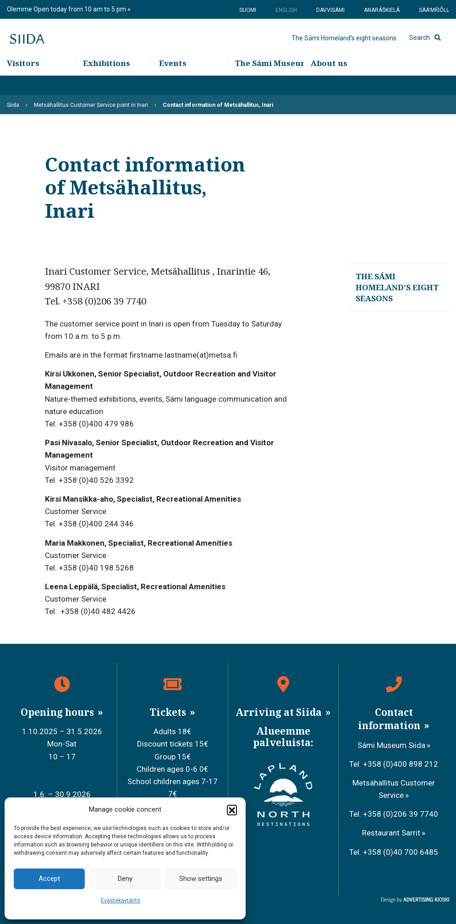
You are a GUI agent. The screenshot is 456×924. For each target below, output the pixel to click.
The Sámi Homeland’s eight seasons (343, 48)
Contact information (390, 719)
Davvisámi (330, 10)
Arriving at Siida (280, 712)
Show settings (200, 878)
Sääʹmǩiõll (434, 10)
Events (173, 82)
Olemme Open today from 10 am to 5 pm (67, 9)
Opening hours (58, 712)
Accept (49, 878)
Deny (125, 878)
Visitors (23, 82)
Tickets (168, 712)
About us (329, 82)
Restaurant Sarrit (391, 832)
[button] (231, 809)
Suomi (247, 10)
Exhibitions (106, 82)
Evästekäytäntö (120, 900)
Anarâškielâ (382, 10)
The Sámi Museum (269, 82)
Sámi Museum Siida (391, 745)
